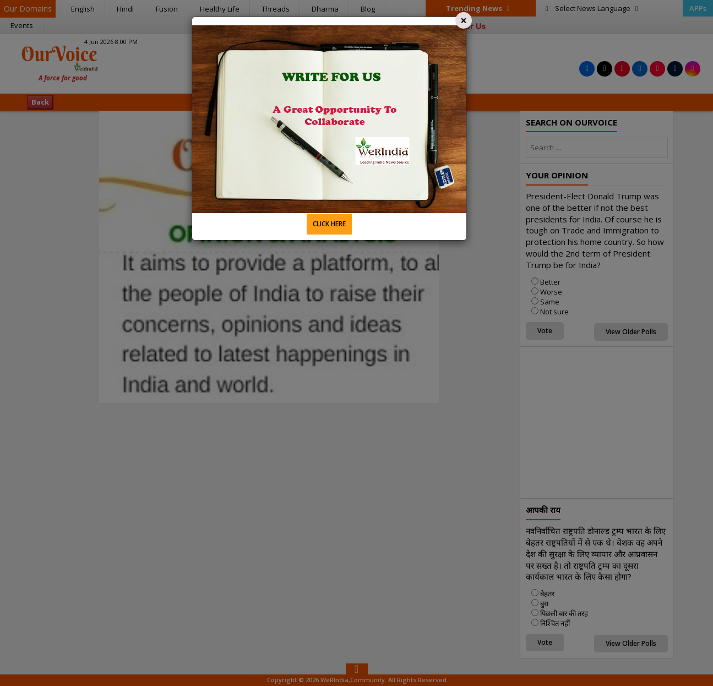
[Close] (463, 20)
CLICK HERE (329, 223)
